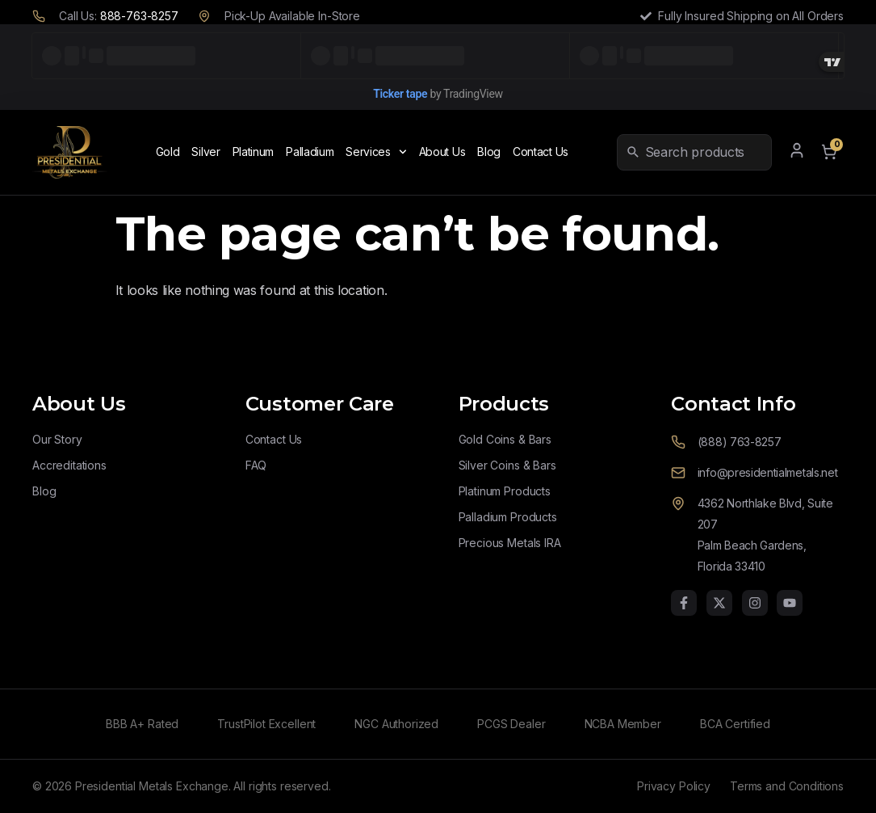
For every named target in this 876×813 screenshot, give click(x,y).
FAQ (256, 465)
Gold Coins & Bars (505, 439)
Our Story (57, 439)
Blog (489, 151)
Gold (168, 151)
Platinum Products (505, 491)
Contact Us (540, 151)
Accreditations (69, 465)
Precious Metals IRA (510, 543)
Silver (205, 151)
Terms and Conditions (787, 786)
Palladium (309, 151)
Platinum (254, 151)
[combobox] (705, 152)
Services (376, 152)
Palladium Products (508, 517)
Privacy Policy (673, 786)
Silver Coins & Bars (507, 465)
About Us (442, 151)
